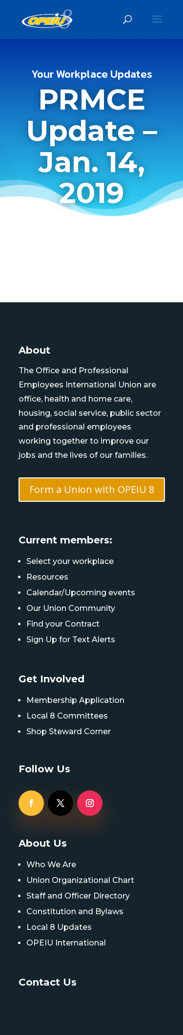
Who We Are (51, 864)
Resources (47, 577)
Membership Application (75, 700)
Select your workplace (70, 561)
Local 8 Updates (59, 927)
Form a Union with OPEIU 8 (91, 489)
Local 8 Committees (67, 715)
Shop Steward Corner (68, 731)
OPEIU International (66, 942)
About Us (43, 843)
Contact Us (48, 982)
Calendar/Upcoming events (80, 592)
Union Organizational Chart (80, 880)
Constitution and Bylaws (74, 911)
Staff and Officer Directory (78, 895)
